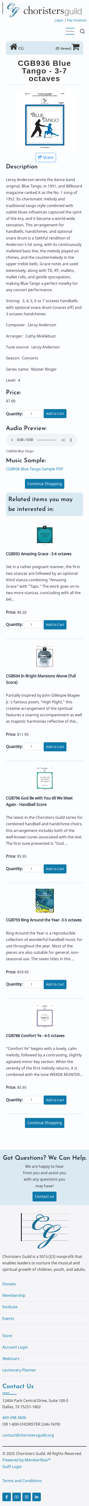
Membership (13, 1295)
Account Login (15, 1347)
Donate (9, 1284)
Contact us (44, 1196)
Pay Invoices (77, 20)
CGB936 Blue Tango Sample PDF (34, 469)
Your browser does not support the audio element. (41, 440)
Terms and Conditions (22, 1480)
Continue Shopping (44, 483)
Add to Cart (55, 413)
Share (45, 157)
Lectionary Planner (19, 1370)
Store (7, 1335)
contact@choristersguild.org (28, 1435)
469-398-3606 (14, 1417)
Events (8, 1318)
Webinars (10, 1358)
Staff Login (12, 1466)
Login (59, 20)
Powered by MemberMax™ (26, 1460)
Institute (10, 1306)
